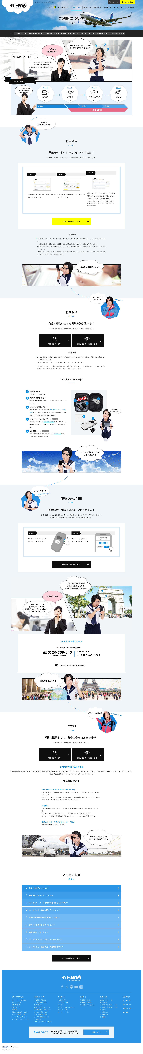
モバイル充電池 (49, 422)
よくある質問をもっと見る (71, 958)
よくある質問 (127, 1004)
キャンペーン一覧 (63, 1012)
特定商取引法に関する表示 (20, 1012)
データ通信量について (50, 33)
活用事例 (83, 997)
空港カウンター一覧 (106, 1000)
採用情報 (126, 1012)
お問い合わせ (127, 1008)
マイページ (115, 2)
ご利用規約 (37, 1019)
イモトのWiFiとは (18, 997)
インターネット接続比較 (19, 1000)
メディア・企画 (16, 1002)
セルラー (60, 1005)
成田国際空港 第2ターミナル (108, 1007)
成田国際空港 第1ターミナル (108, 1005)
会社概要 (14, 1009)
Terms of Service (43, 1022)
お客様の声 (126, 997)
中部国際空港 (104, 1012)
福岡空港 (103, 1017)
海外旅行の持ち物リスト (87, 1005)
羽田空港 (103, 1009)
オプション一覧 (62, 1009)
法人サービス (127, 1000)
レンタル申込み (128, 2)
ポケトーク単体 (66, 1007)
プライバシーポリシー (18, 1014)
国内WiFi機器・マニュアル (42, 1009)
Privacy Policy (20, 1017)
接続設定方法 (65, 33)
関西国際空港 (104, 1014)
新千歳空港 (103, 1002)
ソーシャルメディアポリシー (20, 1019)
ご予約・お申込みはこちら (71, 221)
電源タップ (57, 434)
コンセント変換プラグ (99, 33)
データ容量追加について (41, 1017)
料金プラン (61, 997)
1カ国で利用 (61, 1000)
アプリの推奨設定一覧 (116, 33)
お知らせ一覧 (16, 1007)
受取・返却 (103, 997)
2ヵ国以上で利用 (63, 1002)
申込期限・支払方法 (34, 33)
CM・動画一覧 (16, 1005)
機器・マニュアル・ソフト (81, 33)
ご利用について (20, 33)
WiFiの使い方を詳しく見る (70, 564)
